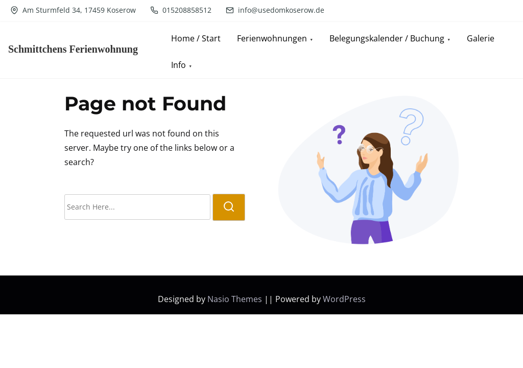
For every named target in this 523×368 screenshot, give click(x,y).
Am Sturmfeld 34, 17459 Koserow (73, 10)
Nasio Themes (235, 299)
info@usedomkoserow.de (275, 10)
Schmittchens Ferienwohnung (73, 49)
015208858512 (180, 10)
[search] (228, 207)
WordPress (344, 299)
